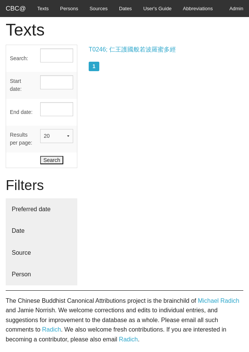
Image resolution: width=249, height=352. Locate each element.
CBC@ (16, 8)
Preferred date (31, 209)
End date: (21, 112)
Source (21, 252)
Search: (19, 58)
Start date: (16, 85)
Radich (51, 329)
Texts (43, 8)
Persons (69, 8)
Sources (98, 8)
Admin (236, 8)
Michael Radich (218, 300)
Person (21, 274)
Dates (125, 8)
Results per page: (21, 139)
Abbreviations (198, 8)
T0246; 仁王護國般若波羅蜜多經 (132, 49)
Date (18, 230)
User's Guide (157, 8)
